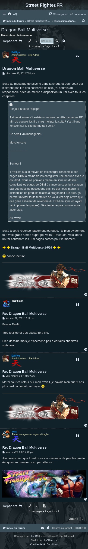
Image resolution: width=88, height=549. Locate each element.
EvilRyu (16, 52)
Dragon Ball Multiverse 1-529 (31, 247)
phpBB (33, 536)
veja (14, 431)
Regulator (17, 301)
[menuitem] (12, 14)
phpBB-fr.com (50, 540)
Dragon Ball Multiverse (24, 29)
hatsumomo (24, 35)
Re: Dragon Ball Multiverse (24, 313)
